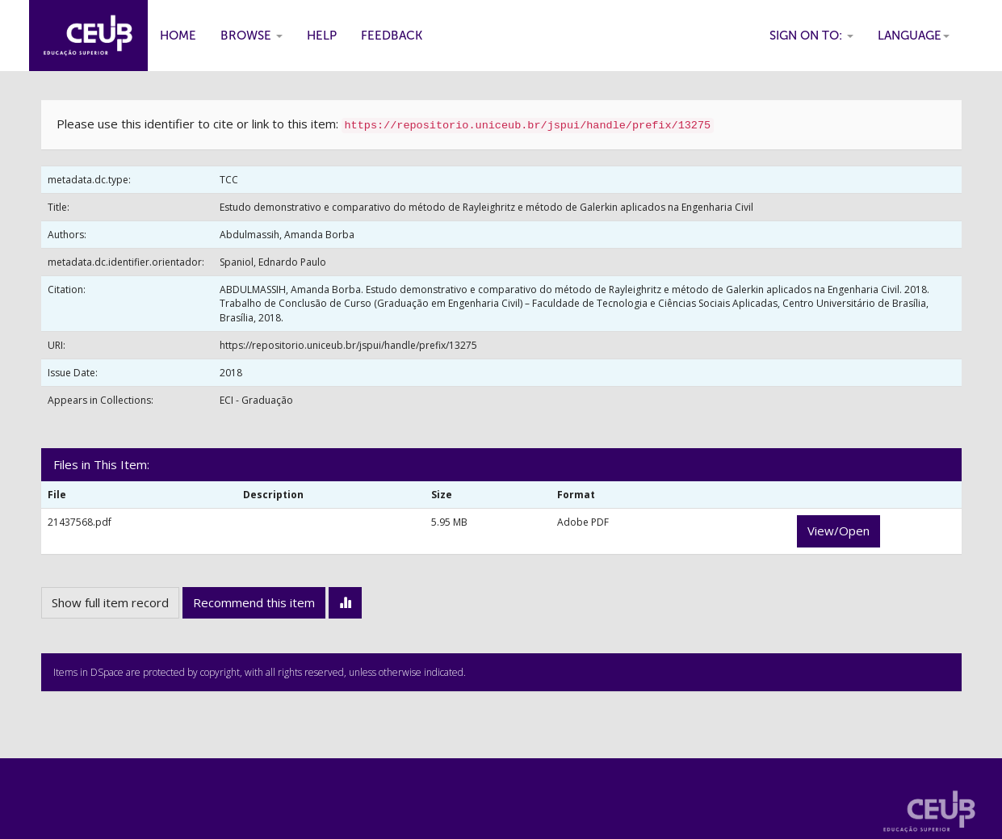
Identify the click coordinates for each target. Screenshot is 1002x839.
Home (178, 35)
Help (322, 35)
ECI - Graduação (256, 400)
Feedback (391, 35)
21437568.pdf (79, 522)
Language (914, 35)
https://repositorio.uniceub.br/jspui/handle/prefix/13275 (348, 345)
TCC (229, 180)
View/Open (838, 530)
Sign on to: (811, 35)
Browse (251, 35)
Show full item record (110, 602)
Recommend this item (254, 602)
